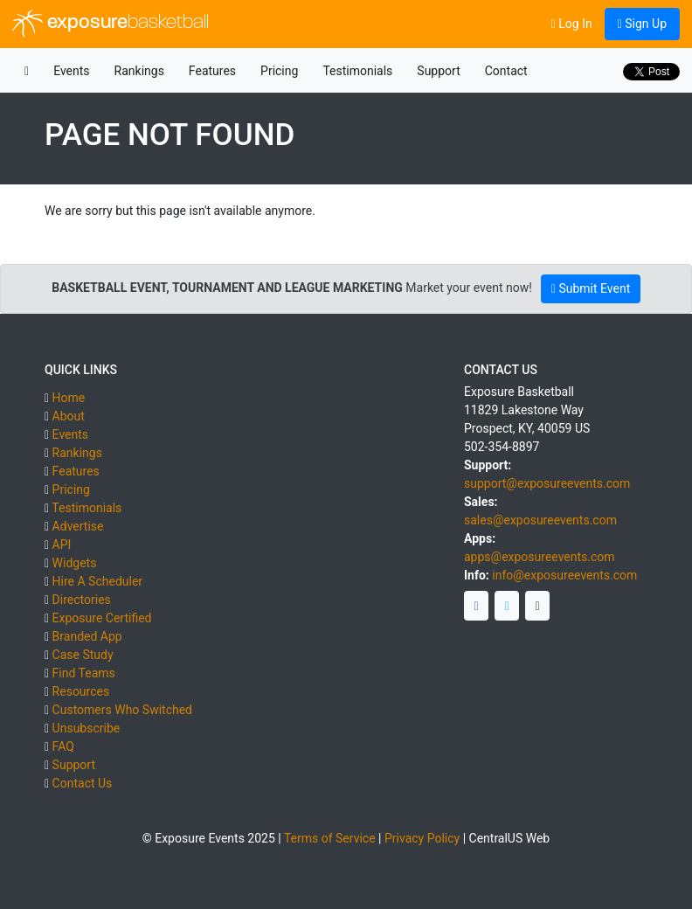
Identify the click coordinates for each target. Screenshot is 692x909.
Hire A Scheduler (97, 581)
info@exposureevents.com (564, 575)
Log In (571, 24)
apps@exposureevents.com (539, 557)
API (62, 545)
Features (212, 71)
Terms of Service (330, 838)
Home (69, 398)
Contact (506, 71)
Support (438, 71)
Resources (81, 691)
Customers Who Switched (122, 710)
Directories (81, 600)
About (68, 416)
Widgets (74, 563)
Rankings (139, 71)
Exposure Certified (102, 618)
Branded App (87, 636)
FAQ (63, 746)
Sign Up (642, 24)
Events (71, 71)
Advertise (78, 526)
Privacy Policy (422, 838)
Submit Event (590, 288)
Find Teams (83, 673)
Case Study (83, 655)
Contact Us (82, 783)
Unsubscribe (86, 728)
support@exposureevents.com (547, 483)
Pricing (279, 71)
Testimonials (357, 71)
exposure (110, 24)
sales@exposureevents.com (540, 520)
